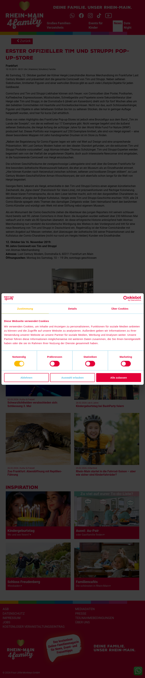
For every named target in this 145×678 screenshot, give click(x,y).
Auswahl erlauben (72, 377)
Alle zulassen (118, 377)
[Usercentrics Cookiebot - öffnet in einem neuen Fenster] (126, 298)
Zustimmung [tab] (25, 308)
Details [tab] (72, 308)
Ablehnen (26, 377)
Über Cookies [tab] (119, 308)
